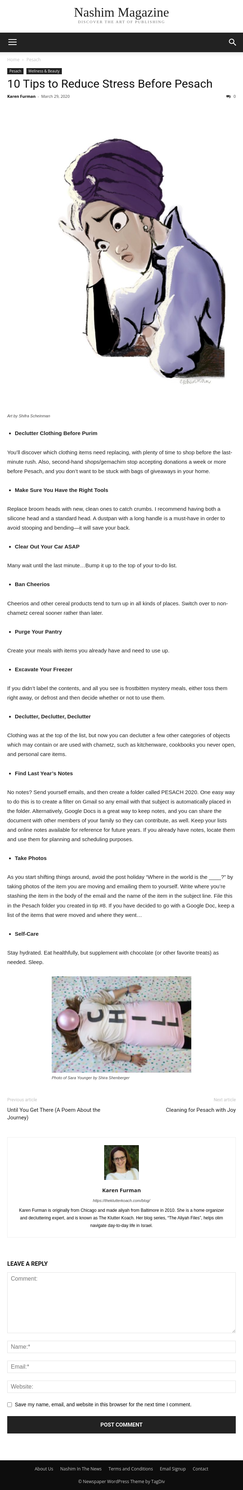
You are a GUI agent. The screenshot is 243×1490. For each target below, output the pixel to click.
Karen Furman (21, 96)
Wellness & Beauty (44, 71)
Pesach (33, 60)
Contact (200, 1469)
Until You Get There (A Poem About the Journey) (53, 1114)
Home (13, 60)
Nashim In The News (80, 1469)
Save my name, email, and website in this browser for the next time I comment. (103, 1404)
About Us (44, 1469)
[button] (233, 42)
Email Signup (173, 1469)
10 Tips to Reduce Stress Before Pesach (110, 84)
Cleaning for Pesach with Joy (201, 1110)
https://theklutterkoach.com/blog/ (121, 1200)
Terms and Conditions (130, 1469)
